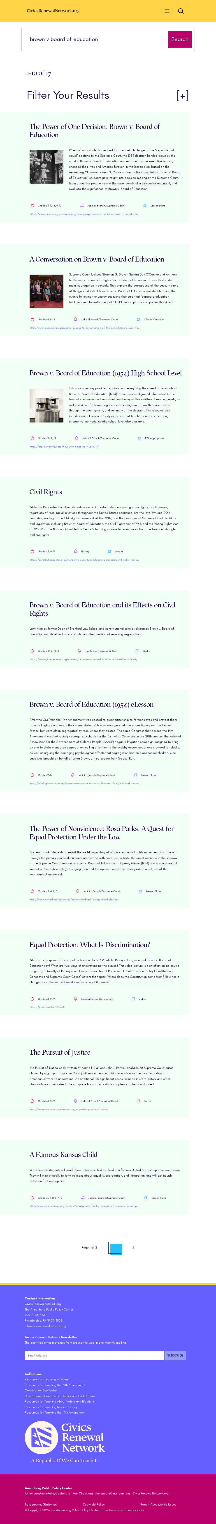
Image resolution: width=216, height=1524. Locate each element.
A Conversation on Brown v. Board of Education (97, 259)
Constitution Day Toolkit (41, 1390)
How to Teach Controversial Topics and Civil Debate (60, 1396)
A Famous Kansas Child (64, 1155)
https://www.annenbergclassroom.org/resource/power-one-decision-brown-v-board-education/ (88, 214)
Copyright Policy (94, 1504)
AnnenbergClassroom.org (112, 1493)
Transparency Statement (41, 1504)
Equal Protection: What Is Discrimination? (90, 945)
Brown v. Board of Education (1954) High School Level (105, 373)
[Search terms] (96, 39)
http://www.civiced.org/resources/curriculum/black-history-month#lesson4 (74, 899)
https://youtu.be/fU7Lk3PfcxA (47, 1007)
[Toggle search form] (181, 11)
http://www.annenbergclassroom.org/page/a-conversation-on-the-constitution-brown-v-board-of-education (95, 327)
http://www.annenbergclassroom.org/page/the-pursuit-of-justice (69, 1109)
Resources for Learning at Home (47, 1379)
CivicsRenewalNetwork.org (150, 1493)
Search (179, 39)
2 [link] (133, 1247)
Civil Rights (46, 492)
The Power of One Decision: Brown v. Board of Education (95, 131)
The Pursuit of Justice (60, 1052)
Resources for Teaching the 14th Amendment (55, 1412)
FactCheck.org (83, 1493)
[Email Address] (94, 1355)
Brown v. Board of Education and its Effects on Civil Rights (102, 609)
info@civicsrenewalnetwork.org (45, 1326)
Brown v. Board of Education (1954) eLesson (91, 704)
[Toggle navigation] (166, 11)
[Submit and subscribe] (175, 1355)
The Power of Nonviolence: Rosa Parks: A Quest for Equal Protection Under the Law (102, 833)
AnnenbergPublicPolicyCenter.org (47, 1493)
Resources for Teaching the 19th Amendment (55, 1385)
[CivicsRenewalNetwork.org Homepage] (61, 11)
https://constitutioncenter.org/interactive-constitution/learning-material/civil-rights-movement (86, 559)
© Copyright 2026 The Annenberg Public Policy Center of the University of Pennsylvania (84, 1510)
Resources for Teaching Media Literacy (51, 1407)
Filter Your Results (108, 95)
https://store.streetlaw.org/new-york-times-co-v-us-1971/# (64, 446)
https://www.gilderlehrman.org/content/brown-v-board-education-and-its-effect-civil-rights (85, 659)
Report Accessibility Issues (158, 1504)
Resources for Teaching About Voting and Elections (60, 1401)
